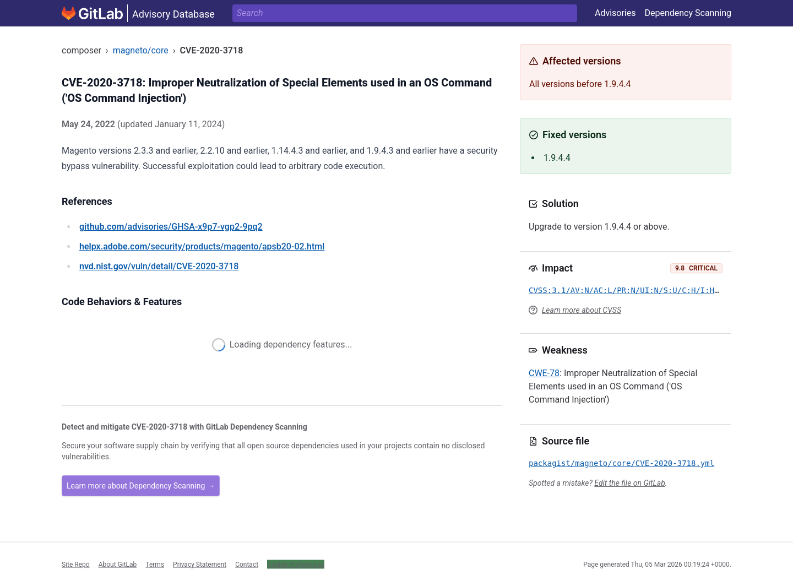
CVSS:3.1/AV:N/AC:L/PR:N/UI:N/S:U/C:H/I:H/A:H (631, 290)
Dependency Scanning (687, 13)
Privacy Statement (199, 564)
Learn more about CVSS (581, 310)
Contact (246, 564)
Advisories (615, 13)
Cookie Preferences (295, 564)
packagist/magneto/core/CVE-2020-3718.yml (621, 463)
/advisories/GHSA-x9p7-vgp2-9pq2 (171, 226)
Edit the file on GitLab (629, 483)
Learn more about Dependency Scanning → (141, 485)
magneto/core (141, 50)
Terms (154, 564)
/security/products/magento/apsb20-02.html (201, 246)
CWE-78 (544, 373)
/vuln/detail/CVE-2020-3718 (158, 266)
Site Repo (76, 564)
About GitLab (118, 564)
